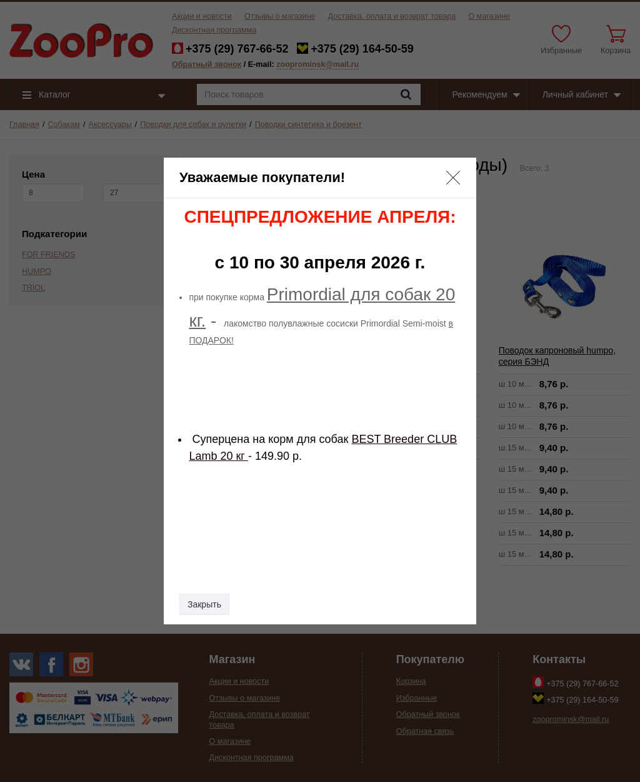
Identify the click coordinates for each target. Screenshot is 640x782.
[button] (453, 177)
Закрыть (204, 604)
